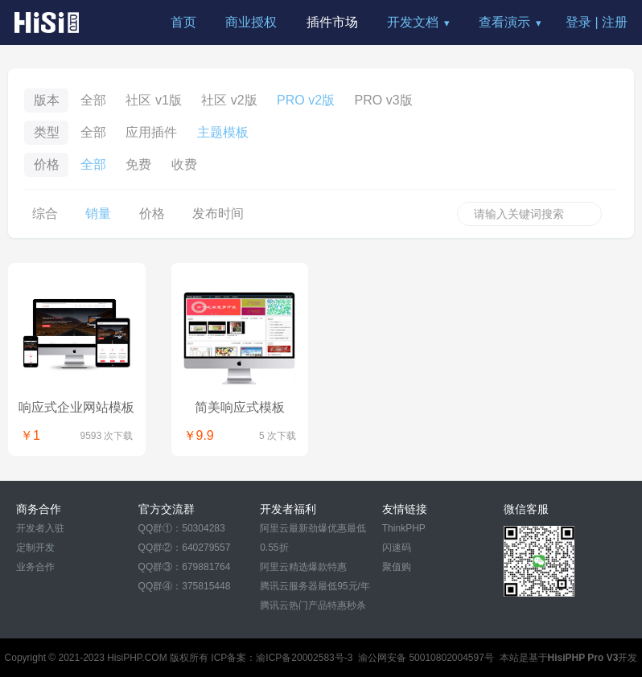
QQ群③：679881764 (184, 566)
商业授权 (251, 22)
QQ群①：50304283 (181, 528)
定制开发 (35, 547)
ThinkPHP (404, 528)
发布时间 (218, 213)
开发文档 (412, 22)
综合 (45, 213)
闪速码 (396, 547)
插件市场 (332, 22)
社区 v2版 (229, 100)
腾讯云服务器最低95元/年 (315, 586)
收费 (184, 164)
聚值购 (396, 566)
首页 (183, 22)
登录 (578, 22)
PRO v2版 (306, 100)
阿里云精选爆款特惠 (303, 566)
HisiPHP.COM (137, 657)
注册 (615, 22)
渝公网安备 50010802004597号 (426, 657)
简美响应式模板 (240, 407)
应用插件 (151, 132)
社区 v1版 (153, 100)
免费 (138, 164)
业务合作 (35, 566)
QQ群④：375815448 (184, 586)
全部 (93, 100)
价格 (152, 213)
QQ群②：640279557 (184, 547)
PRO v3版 (384, 100)
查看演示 (504, 22)
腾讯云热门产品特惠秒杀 (313, 605)
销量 (98, 213)
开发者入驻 (40, 528)
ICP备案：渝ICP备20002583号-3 (281, 657)
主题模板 (223, 132)
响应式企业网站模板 (76, 407)
